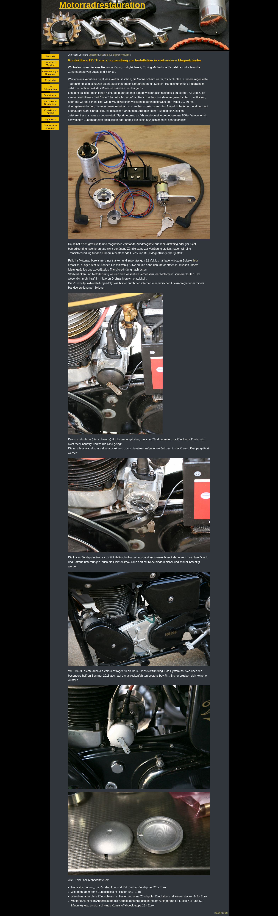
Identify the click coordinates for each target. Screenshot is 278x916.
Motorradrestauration (102, 5)
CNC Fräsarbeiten (50, 87)
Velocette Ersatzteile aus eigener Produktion (109, 55)
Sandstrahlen (50, 95)
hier (195, 260)
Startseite (50, 56)
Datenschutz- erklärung (50, 126)
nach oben (221, 912)
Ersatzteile (50, 80)
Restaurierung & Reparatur (50, 72)
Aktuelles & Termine (50, 64)
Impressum (50, 119)
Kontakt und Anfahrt (50, 111)
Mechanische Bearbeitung (50, 102)
